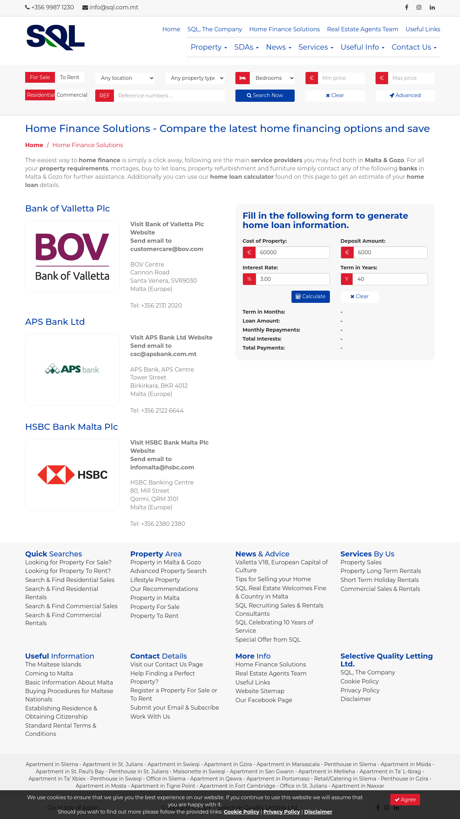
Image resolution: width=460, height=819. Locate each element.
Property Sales (361, 562)
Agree (405, 799)
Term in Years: (359, 267)
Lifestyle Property (155, 580)
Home (171, 29)
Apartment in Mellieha (326, 771)
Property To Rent (154, 616)
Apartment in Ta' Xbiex (57, 778)
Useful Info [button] (363, 47)
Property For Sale (155, 607)
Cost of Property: (265, 241)
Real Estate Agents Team (362, 29)
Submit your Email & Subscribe (174, 707)
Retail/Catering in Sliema (345, 778)
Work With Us (150, 716)
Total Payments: (264, 348)
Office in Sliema (166, 778)
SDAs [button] (246, 47)
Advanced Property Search (168, 571)
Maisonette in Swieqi (199, 771)
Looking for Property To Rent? (68, 571)
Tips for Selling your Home (273, 579)
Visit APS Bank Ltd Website (171, 337)
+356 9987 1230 (52, 7)
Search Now (265, 95)
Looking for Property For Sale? (68, 562)
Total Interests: (262, 339)
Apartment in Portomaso (278, 778)
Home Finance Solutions (284, 29)
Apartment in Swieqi (174, 764)
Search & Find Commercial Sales (71, 606)
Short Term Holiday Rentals (380, 580)
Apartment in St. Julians (113, 764)
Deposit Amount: (363, 241)
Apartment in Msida (406, 764)
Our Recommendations (164, 589)
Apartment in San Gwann (262, 771)
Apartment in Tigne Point (163, 786)
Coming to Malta (49, 673)
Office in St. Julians (303, 786)
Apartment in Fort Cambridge (237, 786)
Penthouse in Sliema (350, 764)
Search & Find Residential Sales (69, 580)
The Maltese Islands (53, 664)
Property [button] (208, 47)
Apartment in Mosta (101, 786)
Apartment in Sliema (52, 764)
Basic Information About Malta (69, 682)
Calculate (311, 296)
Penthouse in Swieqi (116, 778)
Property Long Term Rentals (381, 571)
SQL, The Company (215, 29)
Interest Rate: (260, 267)
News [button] (278, 47)
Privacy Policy (360, 690)
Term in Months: (264, 312)
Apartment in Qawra (216, 778)
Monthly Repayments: (271, 330)
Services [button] (316, 47)
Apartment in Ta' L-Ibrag (390, 771)
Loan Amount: (261, 321)
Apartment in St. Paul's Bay (70, 771)
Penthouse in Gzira (404, 778)
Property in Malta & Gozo (165, 562)
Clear (335, 95)
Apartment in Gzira (228, 764)
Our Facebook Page (264, 700)
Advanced (405, 95)
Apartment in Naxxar (358, 786)
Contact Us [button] (414, 47)
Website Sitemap (260, 691)
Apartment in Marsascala (288, 764)
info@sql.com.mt (113, 7)
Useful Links (423, 29)
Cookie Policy (360, 681)
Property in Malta (155, 598)
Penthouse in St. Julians (139, 771)
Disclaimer (356, 699)
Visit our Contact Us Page (166, 664)
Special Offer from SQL (267, 639)
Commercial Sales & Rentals (380, 589)
